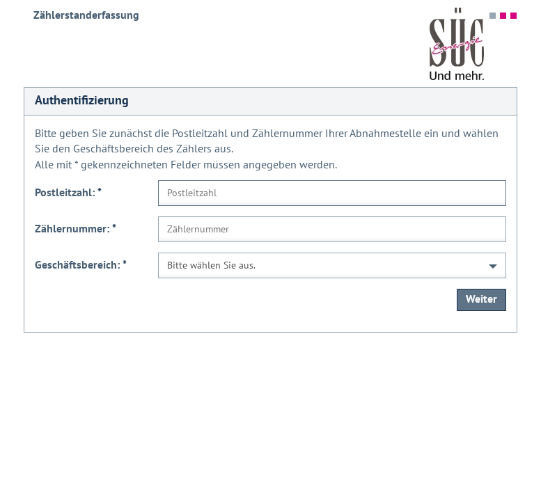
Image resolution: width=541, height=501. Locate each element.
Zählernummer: (75, 229)
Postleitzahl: (68, 192)
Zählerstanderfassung (86, 15)
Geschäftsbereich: (81, 265)
